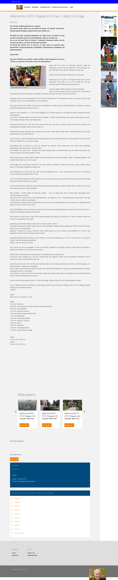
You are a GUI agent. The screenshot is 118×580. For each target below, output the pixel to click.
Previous (15, 411)
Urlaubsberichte (45, 7)
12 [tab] (54, 432)
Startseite (27, 7)
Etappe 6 (17, 510)
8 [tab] (47, 432)
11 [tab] (53, 432)
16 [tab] (62, 432)
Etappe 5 (17, 514)
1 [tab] (34, 432)
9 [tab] (49, 432)
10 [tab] (51, 432)
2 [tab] (36, 432)
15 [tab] (60, 432)
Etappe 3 (17, 521)
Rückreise (17, 498)
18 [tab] (66, 432)
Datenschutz (23, 569)
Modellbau (35, 7)
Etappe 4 (17, 518)
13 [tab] (56, 432)
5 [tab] (42, 432)
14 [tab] (58, 432)
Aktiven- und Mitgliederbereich (32, 554)
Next (84, 411)
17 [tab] (64, 432)
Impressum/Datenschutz (60, 7)
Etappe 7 (17, 506)
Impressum (15, 555)
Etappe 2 (17, 525)
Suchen (14, 553)
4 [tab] (40, 432)
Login (71, 7)
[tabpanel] (27, 414)
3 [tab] (38, 432)
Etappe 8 (17, 502)
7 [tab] (45, 432)
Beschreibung (18, 533)
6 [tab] (43, 432)
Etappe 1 (17, 529)
